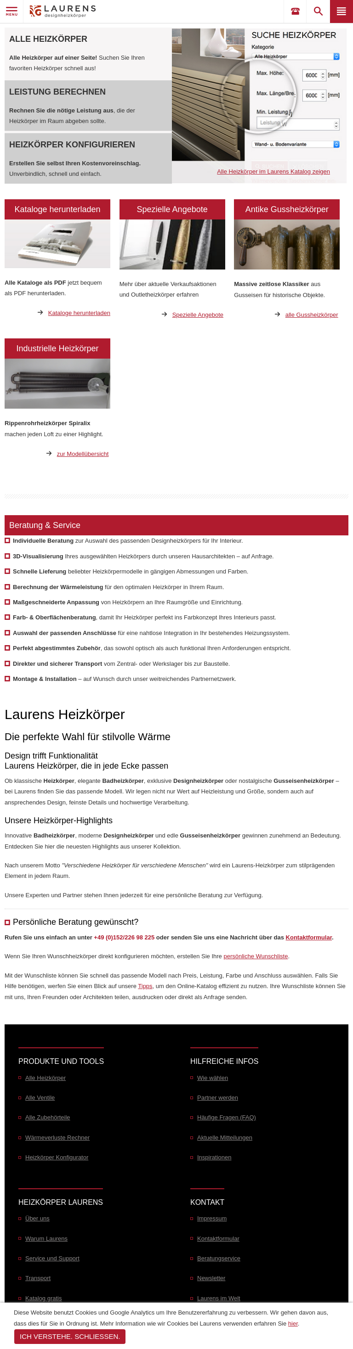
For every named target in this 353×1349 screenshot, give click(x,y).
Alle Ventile (40, 1097)
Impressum (212, 1218)
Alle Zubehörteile (47, 1117)
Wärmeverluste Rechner (57, 1137)
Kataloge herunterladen (79, 312)
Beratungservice (218, 1258)
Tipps (145, 986)
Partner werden (217, 1097)
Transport (38, 1278)
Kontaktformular (309, 937)
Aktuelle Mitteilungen (224, 1137)
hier (293, 1323)
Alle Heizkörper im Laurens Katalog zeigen (273, 171)
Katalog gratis (43, 1298)
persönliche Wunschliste (255, 956)
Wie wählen (212, 1077)
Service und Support (52, 1258)
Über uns (37, 1218)
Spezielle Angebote (197, 314)
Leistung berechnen (57, 91)
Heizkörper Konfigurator (56, 1157)
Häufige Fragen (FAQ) (226, 1117)
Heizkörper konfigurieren (72, 144)
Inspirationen (214, 1157)
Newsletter (211, 1278)
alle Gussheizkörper (311, 314)
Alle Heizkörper (48, 39)
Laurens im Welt (218, 1298)
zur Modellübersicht (83, 453)
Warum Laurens (46, 1238)
